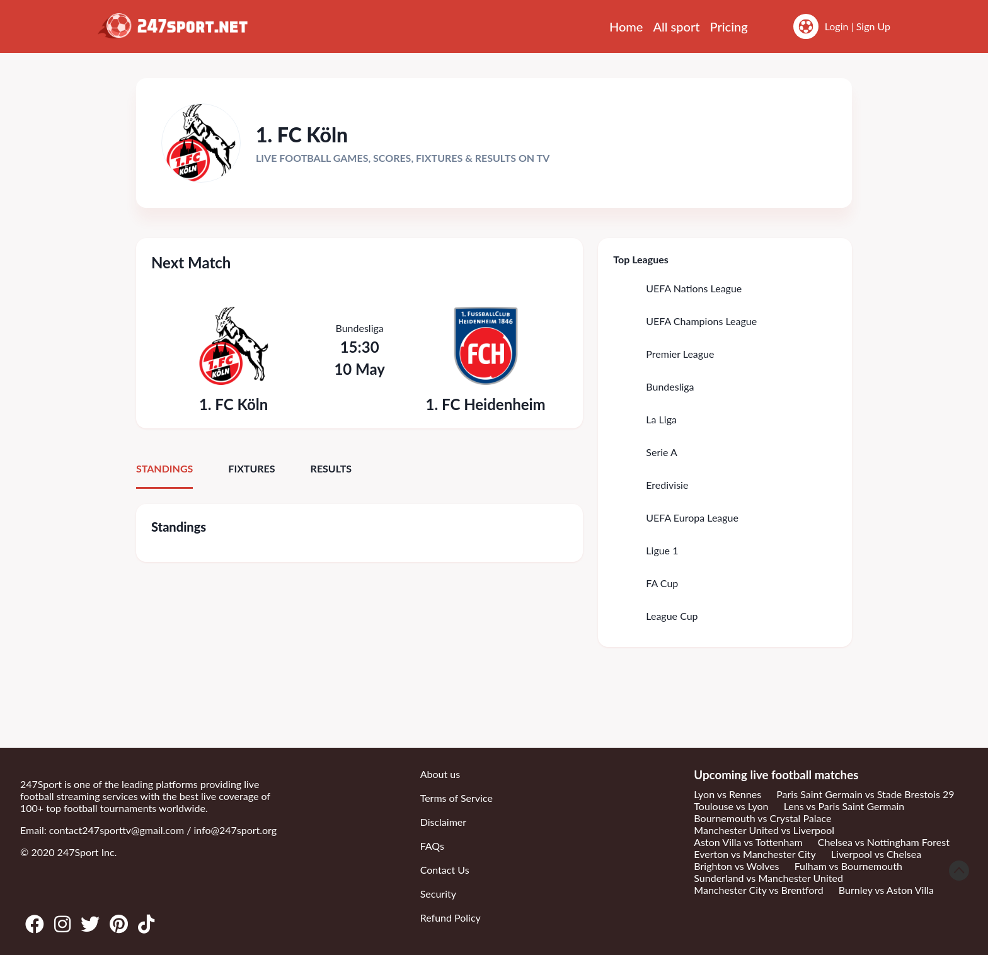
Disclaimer (443, 822)
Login (837, 26)
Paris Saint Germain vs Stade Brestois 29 (865, 794)
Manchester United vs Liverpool (764, 830)
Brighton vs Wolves (736, 866)
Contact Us (444, 870)
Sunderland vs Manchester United (768, 878)
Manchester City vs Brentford (758, 890)
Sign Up (873, 26)
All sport (676, 26)
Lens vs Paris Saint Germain (844, 806)
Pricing (729, 26)
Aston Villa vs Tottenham (748, 842)
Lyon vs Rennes (727, 794)
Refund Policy (450, 918)
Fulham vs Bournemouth (848, 866)
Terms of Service (456, 798)
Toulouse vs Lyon (731, 806)
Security (438, 894)
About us (440, 774)
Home (626, 26)
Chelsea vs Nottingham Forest (884, 842)
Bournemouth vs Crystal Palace (762, 818)
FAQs (432, 846)
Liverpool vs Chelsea (876, 854)
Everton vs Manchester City (754, 854)
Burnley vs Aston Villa (886, 890)
